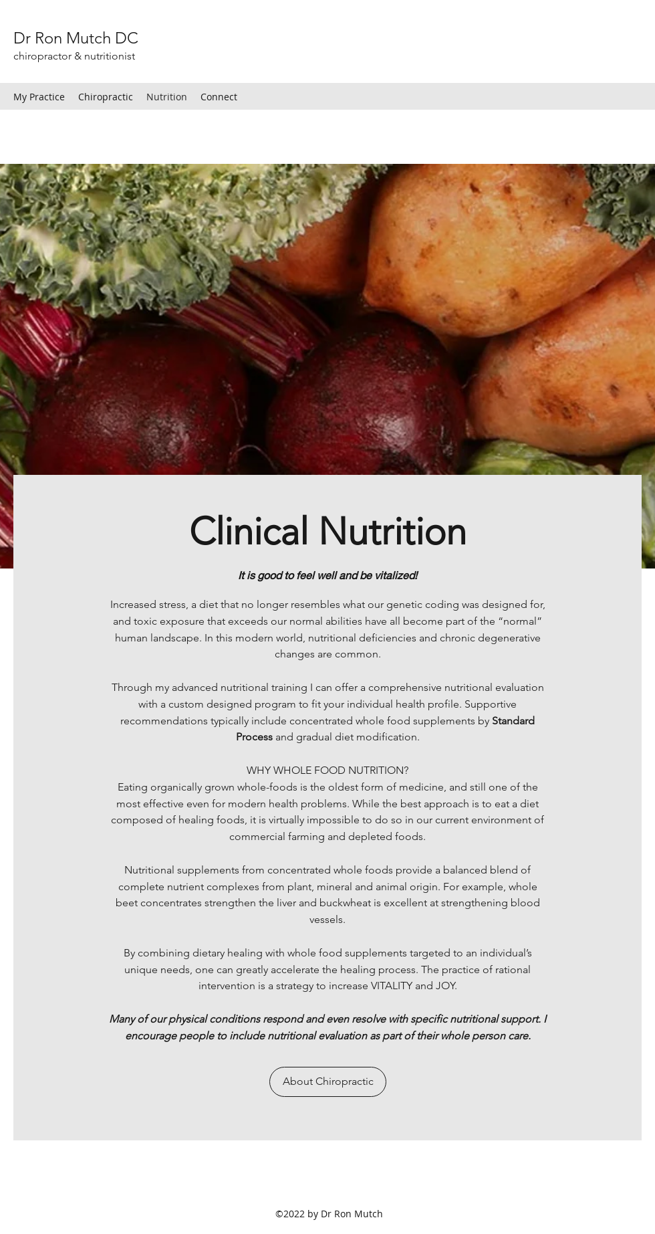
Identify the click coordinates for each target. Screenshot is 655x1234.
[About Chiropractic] (327, 1082)
